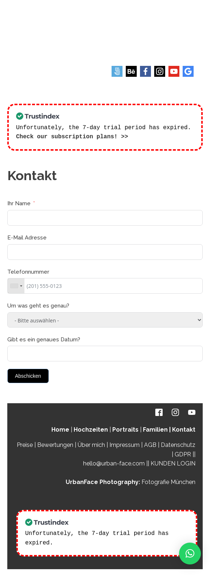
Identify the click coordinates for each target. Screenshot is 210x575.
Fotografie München (168, 481)
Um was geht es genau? (38, 305)
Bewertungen (55, 444)
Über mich (91, 444)
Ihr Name (19, 202)
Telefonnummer (28, 271)
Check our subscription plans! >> (72, 136)
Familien (155, 428)
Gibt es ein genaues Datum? (43, 339)
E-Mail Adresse (27, 237)
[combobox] (16, 285)
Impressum (124, 444)
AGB (150, 444)
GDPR (183, 453)
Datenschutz (178, 444)
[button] (190, 553)
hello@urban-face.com (114, 462)
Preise (25, 444)
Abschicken (28, 375)
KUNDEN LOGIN (173, 462)
